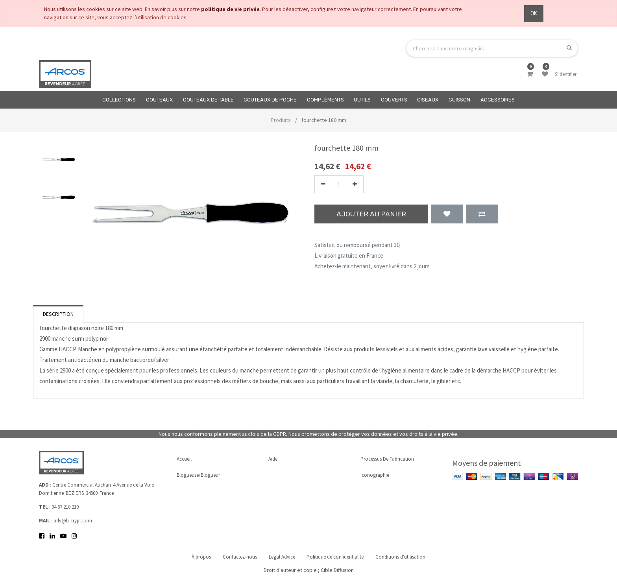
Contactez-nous (239, 556)
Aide (272, 459)
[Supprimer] (323, 184)
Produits (281, 120)
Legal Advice (282, 556)
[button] (95, 220)
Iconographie (374, 475)
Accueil (184, 459)
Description (58, 313)
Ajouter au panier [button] (371, 214)
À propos (200, 556)
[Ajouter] (355, 184)
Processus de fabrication (387, 459)
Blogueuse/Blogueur (198, 475)
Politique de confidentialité (335, 556)
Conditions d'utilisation (402, 556)
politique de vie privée (230, 9)
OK (533, 13)
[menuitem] (119, 100)
